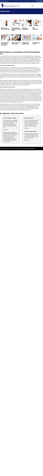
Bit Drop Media (31, 148)
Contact (6, 1)
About (2, 1)
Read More (5, 129)
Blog (4, 1)
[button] (32, 6)
